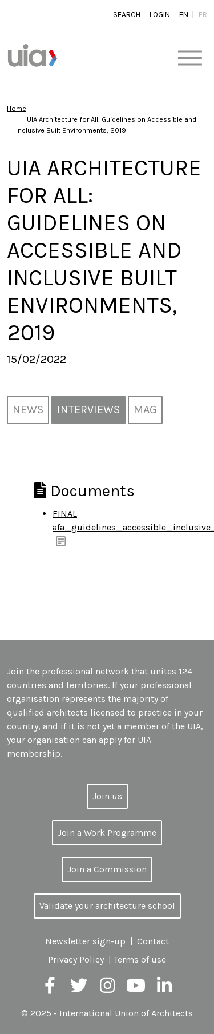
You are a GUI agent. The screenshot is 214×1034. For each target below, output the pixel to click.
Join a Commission (107, 869)
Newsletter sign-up (85, 941)
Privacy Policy (76, 959)
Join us (107, 796)
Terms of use (140, 959)
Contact (153, 941)
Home (16, 108)
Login (160, 14)
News (28, 409)
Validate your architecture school (107, 905)
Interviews (88, 409)
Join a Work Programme (107, 832)
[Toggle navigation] (189, 58)
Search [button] (126, 14)
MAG (145, 409)
